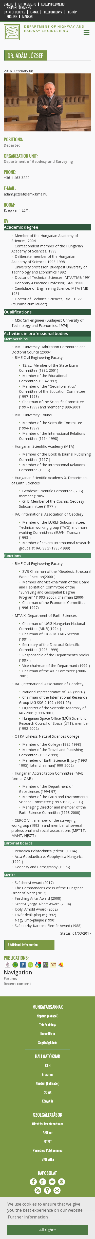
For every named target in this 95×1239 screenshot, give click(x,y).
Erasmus (47, 1074)
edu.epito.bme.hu (53, 4)
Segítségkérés (47, 1042)
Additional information (22, 944)
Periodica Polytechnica (47, 1150)
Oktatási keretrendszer (47, 1123)
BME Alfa (48, 1159)
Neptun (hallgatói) (47, 1083)
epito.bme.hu (27, 4)
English (12, 16)
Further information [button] (28, 1217)
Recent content (17, 983)
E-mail (34, 12)
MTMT (48, 1141)
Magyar (27, 16)
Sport (47, 1092)
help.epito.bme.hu (19, 7)
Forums (10, 978)
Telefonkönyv (53, 12)
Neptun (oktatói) (47, 1015)
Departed (12, 145)
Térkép (72, 12)
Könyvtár (47, 1101)
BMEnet (48, 1132)
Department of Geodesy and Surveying (38, 161)
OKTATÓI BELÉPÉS (14, 12)
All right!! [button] (47, 1229)
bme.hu (8, 4)
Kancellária (47, 1033)
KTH (47, 1065)
